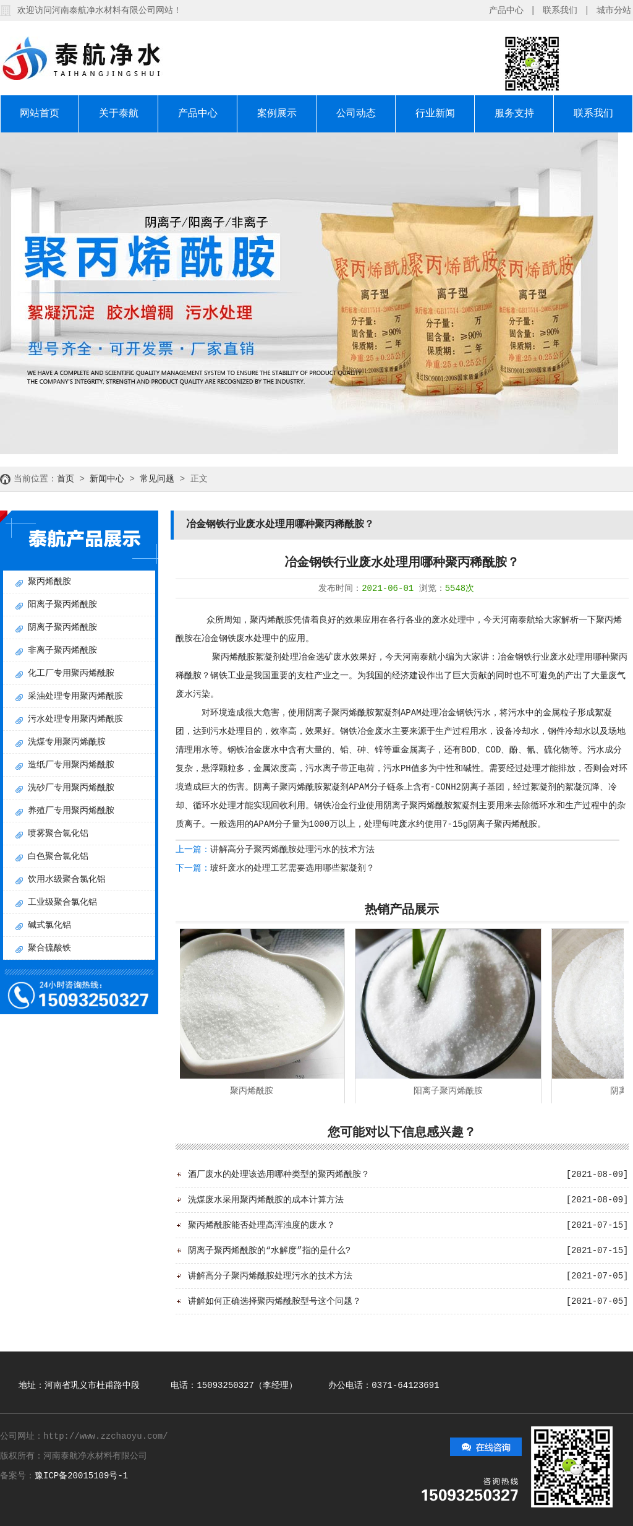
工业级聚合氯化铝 (62, 902)
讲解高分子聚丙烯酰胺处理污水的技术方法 (292, 850)
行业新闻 (435, 113)
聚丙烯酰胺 (49, 582)
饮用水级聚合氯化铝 (67, 879)
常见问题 (157, 479)
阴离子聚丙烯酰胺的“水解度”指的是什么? (269, 1251)
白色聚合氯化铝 (58, 856)
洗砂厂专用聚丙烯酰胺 (71, 788)
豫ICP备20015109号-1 (81, 1476)
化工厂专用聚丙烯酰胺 (71, 673)
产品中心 (506, 10)
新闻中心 (107, 479)
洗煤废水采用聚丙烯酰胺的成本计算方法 (266, 1200)
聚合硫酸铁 (49, 948)
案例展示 (277, 113)
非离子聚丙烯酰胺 (62, 650)
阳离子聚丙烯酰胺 (62, 605)
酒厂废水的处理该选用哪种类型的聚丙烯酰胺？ (279, 1174)
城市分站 (614, 10)
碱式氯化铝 (49, 925)
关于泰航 (118, 113)
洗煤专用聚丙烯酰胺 (67, 742)
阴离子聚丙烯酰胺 (62, 627)
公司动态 (356, 113)
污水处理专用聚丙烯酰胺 (75, 719)
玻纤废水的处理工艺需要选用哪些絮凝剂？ (292, 868)
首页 (65, 479)
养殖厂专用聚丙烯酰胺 (71, 811)
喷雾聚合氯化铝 (58, 833)
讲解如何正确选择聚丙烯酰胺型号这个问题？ (274, 1301)
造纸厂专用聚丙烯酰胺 (71, 765)
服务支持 (514, 113)
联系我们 (560, 10)
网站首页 (39, 113)
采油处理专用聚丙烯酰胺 (75, 696)
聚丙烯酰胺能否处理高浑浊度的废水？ (261, 1225)
